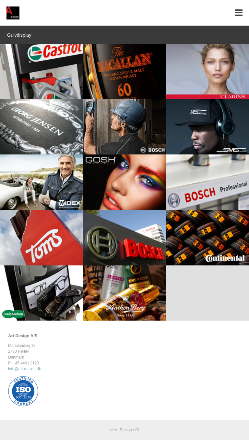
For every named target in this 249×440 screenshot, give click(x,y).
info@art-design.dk (24, 369)
